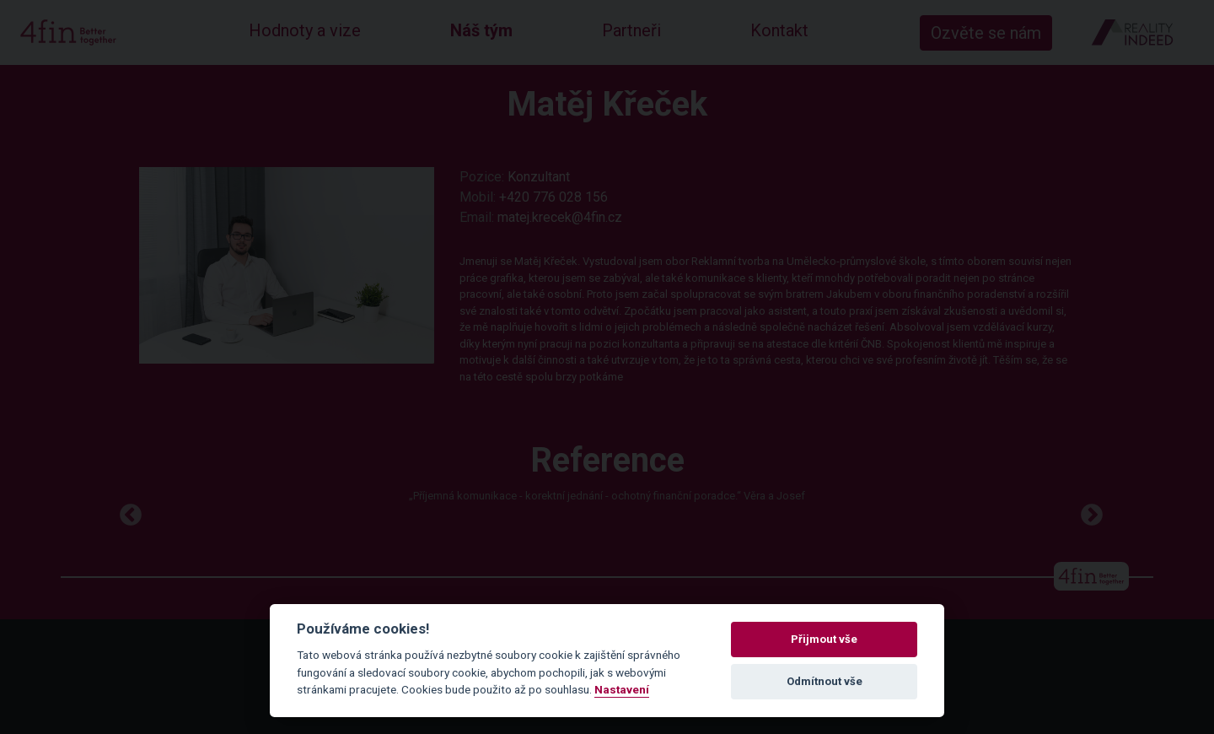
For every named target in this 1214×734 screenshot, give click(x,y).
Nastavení (621, 689)
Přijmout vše (824, 639)
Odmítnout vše (824, 681)
